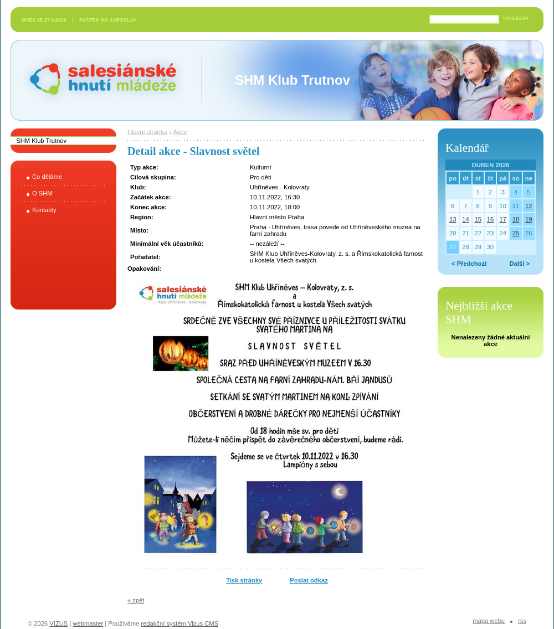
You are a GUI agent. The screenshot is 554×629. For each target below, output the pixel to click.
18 (515, 219)
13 (452, 219)
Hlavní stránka (147, 131)
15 (477, 219)
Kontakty (44, 210)
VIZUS (58, 623)
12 (528, 206)
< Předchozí (469, 263)
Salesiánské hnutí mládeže (97, 80)
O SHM (42, 193)
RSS (522, 620)
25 (515, 233)
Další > (520, 263)
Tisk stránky (244, 580)
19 (528, 219)
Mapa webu (489, 620)
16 (490, 219)
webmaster (88, 623)
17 (503, 219)
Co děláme (47, 176)
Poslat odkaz (308, 580)
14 (465, 219)
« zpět (135, 600)
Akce (180, 131)
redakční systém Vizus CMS (179, 623)
